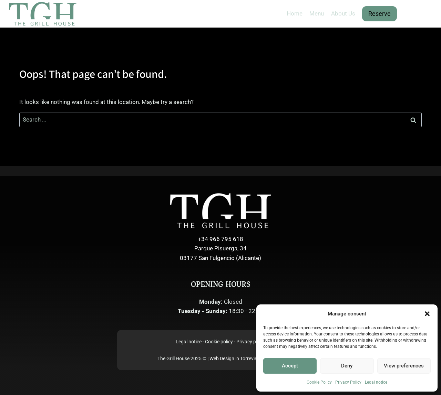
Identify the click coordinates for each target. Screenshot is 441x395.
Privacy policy (251, 342)
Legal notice (376, 382)
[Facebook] (413, 14)
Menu (316, 13)
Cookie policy (219, 342)
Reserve (379, 13)
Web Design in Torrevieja (246, 359)
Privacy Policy (348, 382)
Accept (290, 366)
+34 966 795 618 (220, 239)
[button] (427, 313)
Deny (346, 366)
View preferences (404, 366)
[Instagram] (427, 14)
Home (294, 13)
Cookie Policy (319, 382)
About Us (343, 13)
